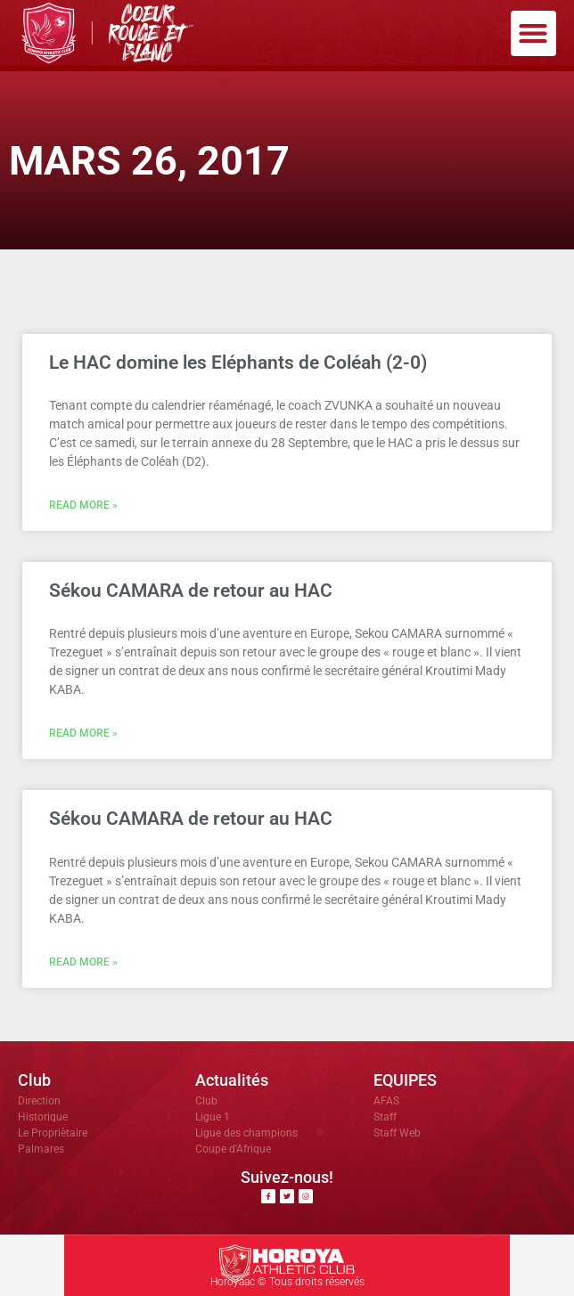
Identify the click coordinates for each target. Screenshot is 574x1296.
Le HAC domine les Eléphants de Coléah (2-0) (238, 362)
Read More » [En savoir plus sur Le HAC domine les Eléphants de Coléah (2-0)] (83, 505)
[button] (533, 33)
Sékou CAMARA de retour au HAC (190, 590)
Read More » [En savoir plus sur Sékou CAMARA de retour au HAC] (83, 733)
